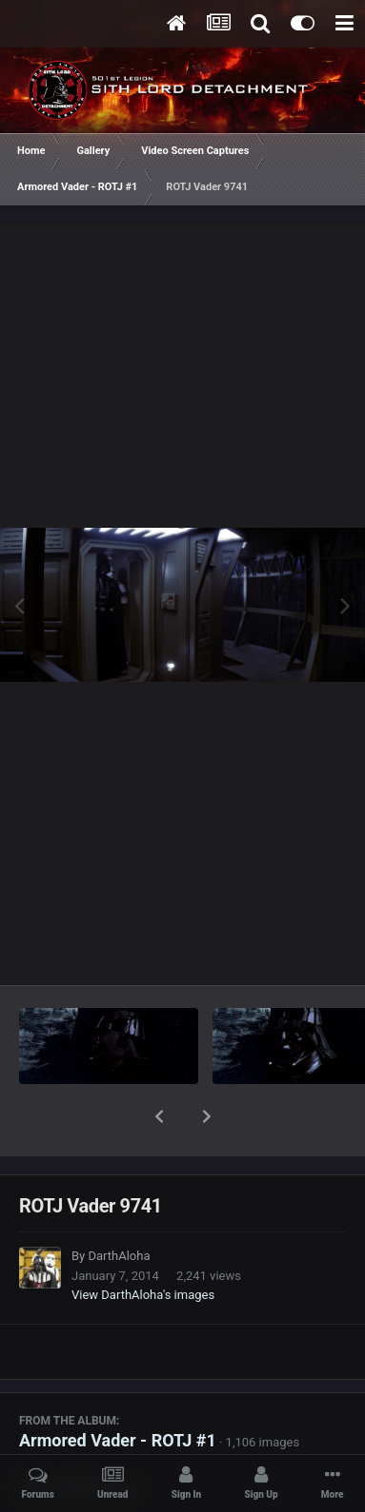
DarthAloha (119, 1206)
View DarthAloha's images (142, 1245)
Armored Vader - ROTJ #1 (117, 1391)
